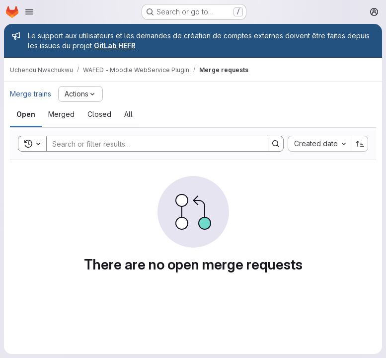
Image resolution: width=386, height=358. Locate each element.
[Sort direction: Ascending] (360, 144)
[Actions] (80, 94)
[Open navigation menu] (29, 12)
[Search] (152, 144)
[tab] (26, 114)
